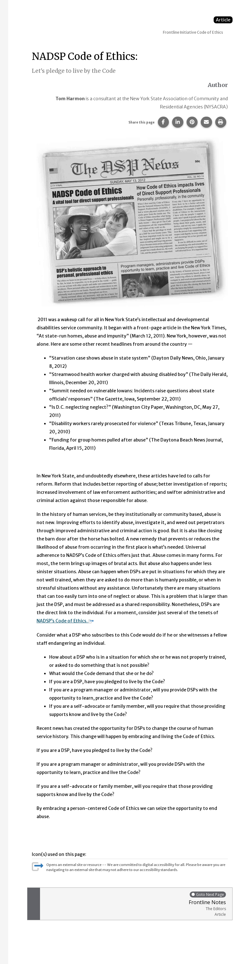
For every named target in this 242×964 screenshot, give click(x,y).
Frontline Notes (134, 904)
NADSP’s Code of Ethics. (65, 621)
